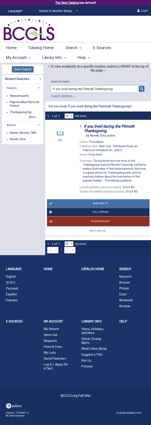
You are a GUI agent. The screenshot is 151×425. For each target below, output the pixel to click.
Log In (144, 10)
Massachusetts (19, 95)
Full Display (78, 212)
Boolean (124, 306)
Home (11, 57)
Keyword (125, 276)
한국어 (10, 282)
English (11, 276)
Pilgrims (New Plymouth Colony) (25, 104)
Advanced (126, 300)
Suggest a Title (91, 354)
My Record (51, 329)
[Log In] (138, 10)
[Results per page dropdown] (69, 115)
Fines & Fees (53, 347)
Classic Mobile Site (128, 412)
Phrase (124, 288)
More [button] (130, 57)
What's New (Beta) (94, 349)
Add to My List (97, 230)
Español (11, 294)
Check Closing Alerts (91, 341)
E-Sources (102, 57)
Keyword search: (61, 81)
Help (123, 321)
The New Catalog (67, 3)
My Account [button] (53, 321)
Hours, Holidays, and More (92, 331)
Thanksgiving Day (21, 112)
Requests (50, 341)
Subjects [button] (12, 87)
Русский (12, 288)
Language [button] (13, 269)
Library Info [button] (91, 321)
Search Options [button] (63, 96)
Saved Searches (55, 358)
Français (11, 300)
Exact (123, 294)
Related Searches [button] (17, 79)
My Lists (50, 352)
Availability (78, 203)
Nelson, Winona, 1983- (23, 133)
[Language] (14, 11)
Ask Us (86, 360)
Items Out (50, 335)
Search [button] (73, 57)
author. (103, 135)
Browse (124, 282)
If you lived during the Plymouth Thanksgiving (99, 106)
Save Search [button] (22, 69)
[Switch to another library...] (57, 11)
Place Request (79, 221)
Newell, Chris (18, 139)
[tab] (22, 78)
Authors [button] (11, 125)
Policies (87, 366)
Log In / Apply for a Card (56, 366)
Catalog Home (41, 57)
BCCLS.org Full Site (75, 395)
